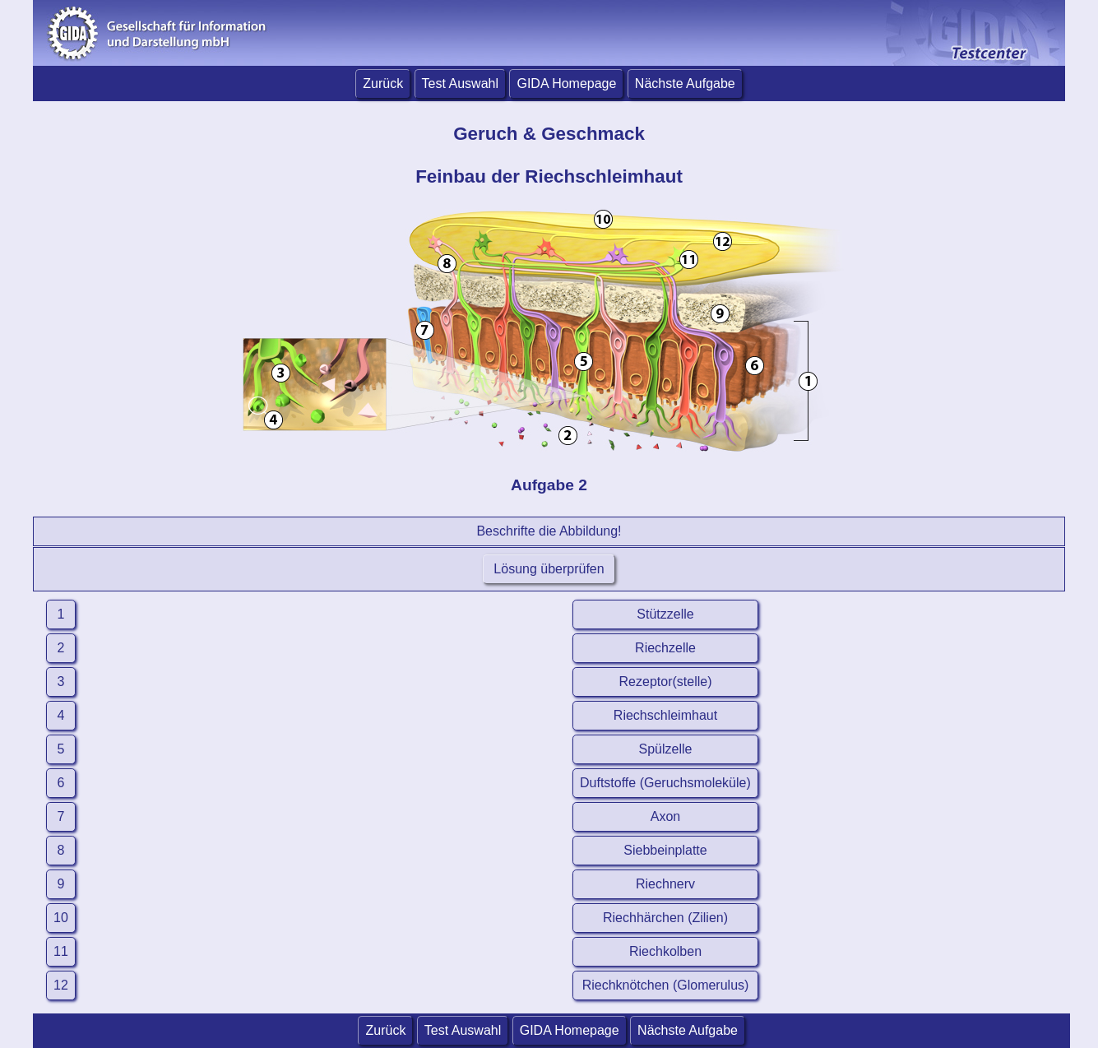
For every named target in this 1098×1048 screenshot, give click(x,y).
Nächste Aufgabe (685, 83)
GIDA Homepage (566, 83)
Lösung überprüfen (549, 569)
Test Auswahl (460, 83)
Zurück (383, 83)
